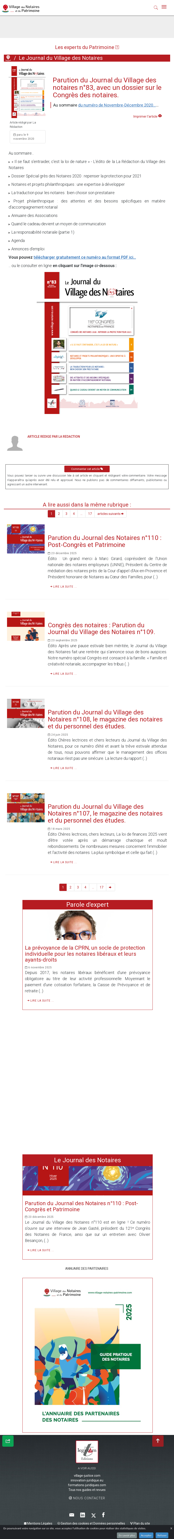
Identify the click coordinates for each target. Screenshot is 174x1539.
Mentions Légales (38, 1523)
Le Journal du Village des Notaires (61, 58)
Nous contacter (87, 1498)
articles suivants (110, 514)
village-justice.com (87, 1475)
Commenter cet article (87, 469)
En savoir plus (127, 1535)
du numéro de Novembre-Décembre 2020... (117, 105)
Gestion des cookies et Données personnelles (91, 1523)
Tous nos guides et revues (87, 1490)
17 (90, 514)
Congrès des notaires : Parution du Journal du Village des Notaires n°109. (101, 628)
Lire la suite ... (63, 586)
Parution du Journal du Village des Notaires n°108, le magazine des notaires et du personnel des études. (105, 719)
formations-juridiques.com (87, 1485)
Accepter (146, 1535)
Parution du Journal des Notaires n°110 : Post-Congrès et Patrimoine (105, 541)
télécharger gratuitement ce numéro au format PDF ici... (85, 257)
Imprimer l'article (147, 116)
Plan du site (140, 1523)
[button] (156, 8)
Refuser (162, 1535)
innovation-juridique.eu (87, 1480)
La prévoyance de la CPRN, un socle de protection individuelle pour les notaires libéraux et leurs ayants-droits (85, 954)
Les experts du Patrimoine (87, 47)
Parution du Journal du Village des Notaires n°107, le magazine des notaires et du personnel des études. (105, 813)
